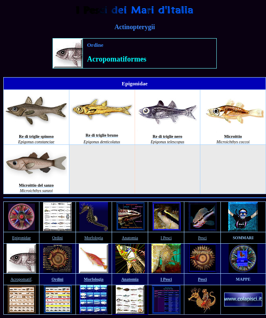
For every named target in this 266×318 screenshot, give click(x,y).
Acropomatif (20, 279)
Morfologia (93, 238)
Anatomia (130, 238)
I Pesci (166, 238)
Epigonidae (21, 238)
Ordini (57, 238)
